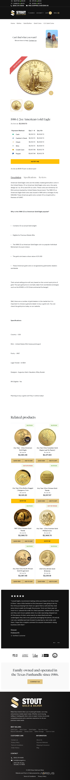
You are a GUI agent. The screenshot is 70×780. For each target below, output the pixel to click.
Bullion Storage (39, 731)
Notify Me (35, 161)
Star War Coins (42, 729)
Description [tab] (16, 177)
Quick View (16, 460)
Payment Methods (42, 742)
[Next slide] (58, 642)
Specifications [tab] (30, 177)
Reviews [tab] (42, 177)
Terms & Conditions (17, 745)
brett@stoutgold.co (19, 760)
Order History (15, 748)
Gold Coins (14, 729)
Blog (38, 748)
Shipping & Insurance (43, 745)
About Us (39, 740)
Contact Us (35, 682)
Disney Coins (28, 731)
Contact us (32, 40)
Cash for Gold (50, 731)
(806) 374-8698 (18, 5)
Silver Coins (23, 729)
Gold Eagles (32, 729)
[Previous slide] (54, 642)
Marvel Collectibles (16, 731)
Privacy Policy (15, 742)
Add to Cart (29, 460)
